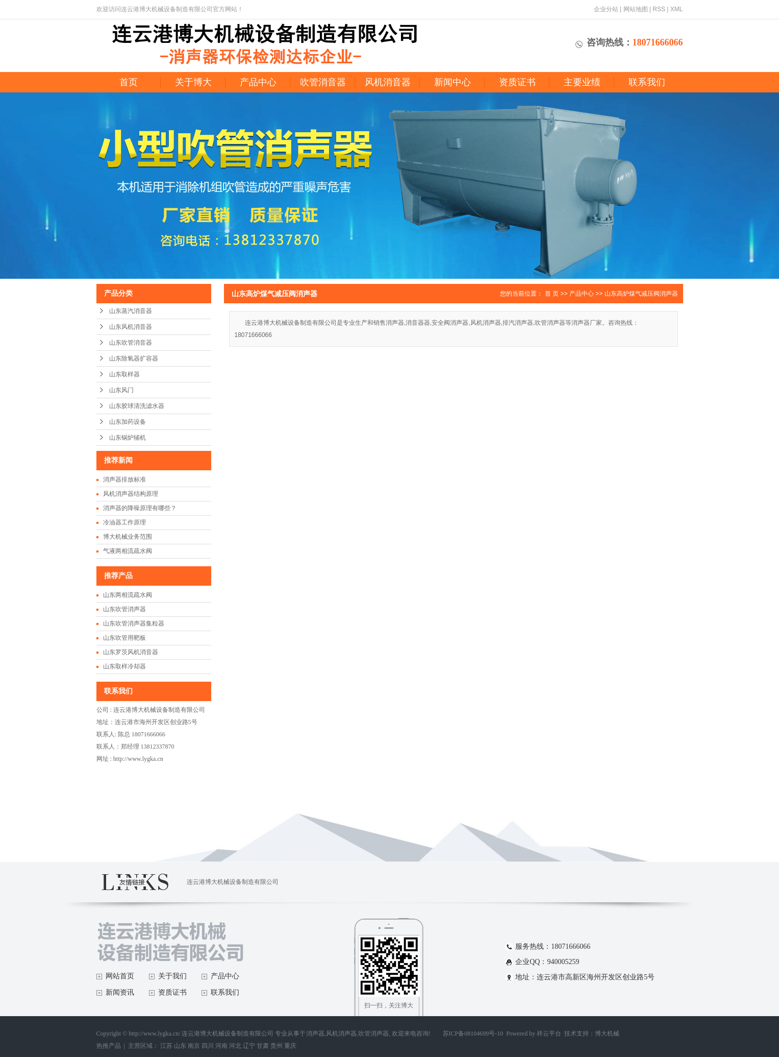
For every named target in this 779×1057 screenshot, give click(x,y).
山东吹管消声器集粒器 (133, 623)
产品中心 (258, 82)
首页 (128, 82)
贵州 (276, 1045)
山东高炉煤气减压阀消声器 (641, 293)
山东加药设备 (127, 421)
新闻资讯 (120, 992)
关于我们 (172, 976)
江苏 (166, 1045)
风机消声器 (341, 1033)
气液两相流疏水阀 (127, 551)
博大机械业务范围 (127, 536)
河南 (221, 1045)
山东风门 (121, 390)
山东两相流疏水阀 (127, 594)
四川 (208, 1045)
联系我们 (647, 82)
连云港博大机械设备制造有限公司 (233, 881)
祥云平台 (549, 1033)
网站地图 (635, 9)
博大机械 (607, 1033)
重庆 (290, 1045)
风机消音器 (388, 82)
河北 (235, 1045)
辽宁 (249, 1045)
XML (676, 9)
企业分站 (606, 9)
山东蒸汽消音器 (130, 311)
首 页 (552, 293)
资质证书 (517, 82)
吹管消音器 (323, 82)
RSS (658, 9)
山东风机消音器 (130, 326)
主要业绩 (582, 82)
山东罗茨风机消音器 (130, 652)
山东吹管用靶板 (124, 637)
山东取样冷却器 (124, 666)
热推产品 (108, 1045)
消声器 (315, 1033)
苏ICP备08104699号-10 (473, 1033)
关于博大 (193, 82)
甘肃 (263, 1045)
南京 (194, 1045)
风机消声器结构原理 (130, 493)
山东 (180, 1045)
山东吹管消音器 (130, 342)
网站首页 (120, 976)
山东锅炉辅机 (127, 437)
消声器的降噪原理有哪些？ (140, 508)
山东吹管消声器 (124, 609)
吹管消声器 (373, 1033)
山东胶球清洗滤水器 (136, 406)
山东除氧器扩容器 (133, 358)
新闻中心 (452, 82)
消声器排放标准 (124, 479)
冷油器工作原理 (124, 522)
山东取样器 (124, 374)
